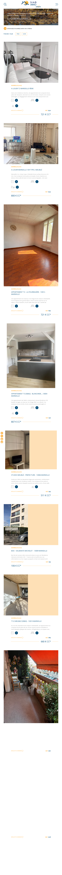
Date (24, 34)
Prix (18, 34)
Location (50, 13)
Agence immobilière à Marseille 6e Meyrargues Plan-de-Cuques (26, 13)
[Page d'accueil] (31, 4)
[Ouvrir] (5, 4)
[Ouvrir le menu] (56, 4)
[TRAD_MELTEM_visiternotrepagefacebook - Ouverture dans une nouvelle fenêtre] (2, 433)
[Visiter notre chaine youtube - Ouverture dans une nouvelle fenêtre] (2, 439)
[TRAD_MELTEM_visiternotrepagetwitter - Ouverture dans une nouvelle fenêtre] (2, 436)
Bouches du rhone (12, 15)
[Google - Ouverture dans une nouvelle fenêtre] (2, 442)
